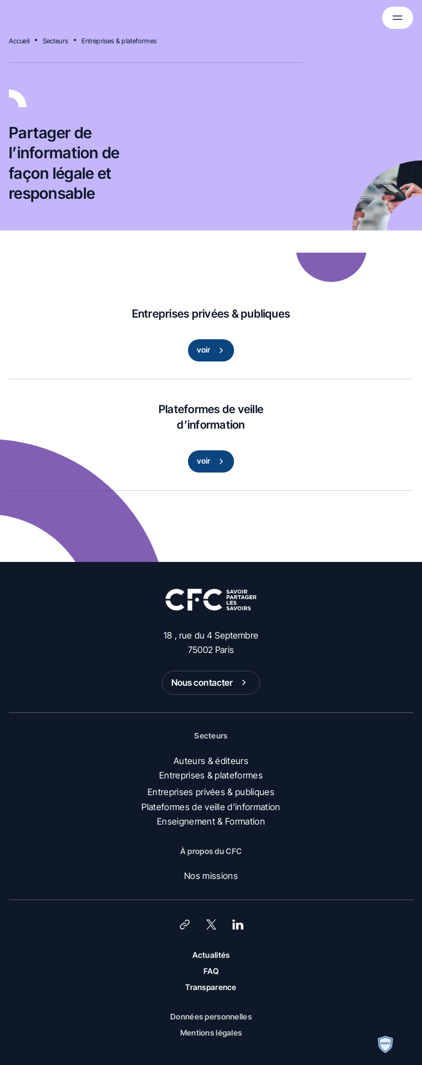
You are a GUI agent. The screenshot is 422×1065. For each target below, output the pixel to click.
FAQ (211, 971)
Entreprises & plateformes (119, 41)
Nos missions (211, 875)
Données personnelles (211, 1016)
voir (212, 350)
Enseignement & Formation (211, 821)
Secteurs (55, 41)
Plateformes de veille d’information (210, 806)
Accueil (19, 41)
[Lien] (184, 924)
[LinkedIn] (238, 924)
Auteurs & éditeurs (211, 760)
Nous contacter (211, 682)
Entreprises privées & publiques (211, 791)
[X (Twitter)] (211, 924)
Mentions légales (211, 1032)
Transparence (210, 987)
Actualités (211, 954)
